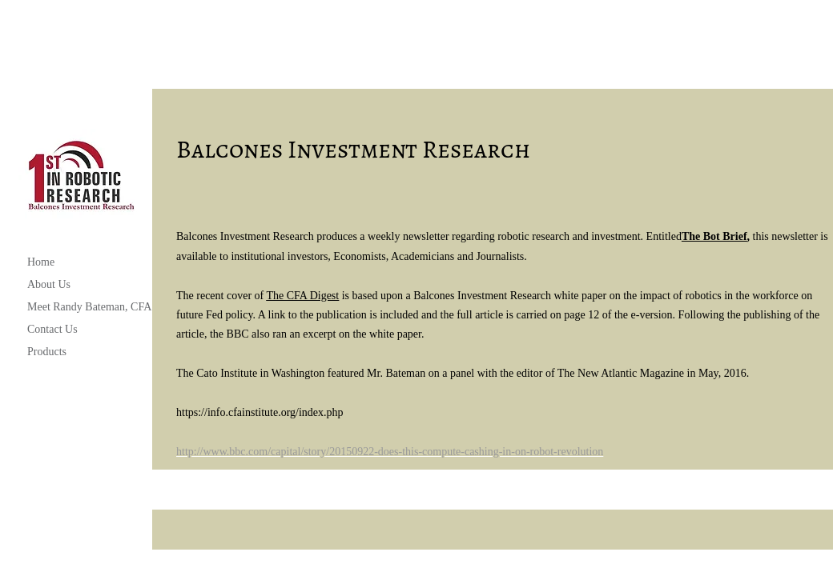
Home (40, 262)
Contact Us (52, 329)
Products (46, 352)
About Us (48, 284)
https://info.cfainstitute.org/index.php (260, 412)
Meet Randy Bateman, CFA (89, 307)
